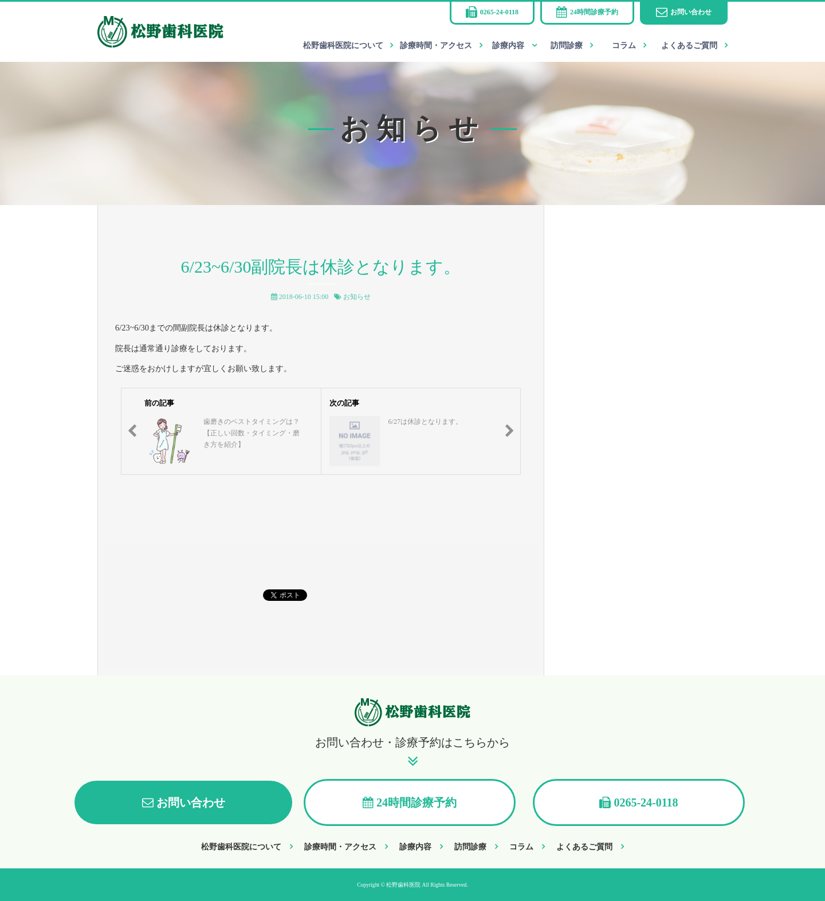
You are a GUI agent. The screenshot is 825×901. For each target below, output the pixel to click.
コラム (624, 45)
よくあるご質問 (689, 45)
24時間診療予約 (594, 12)
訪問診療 (567, 45)
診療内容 (508, 45)
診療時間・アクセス (436, 45)
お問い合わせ (691, 12)
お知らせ (357, 297)
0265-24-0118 (499, 12)
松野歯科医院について (343, 45)
